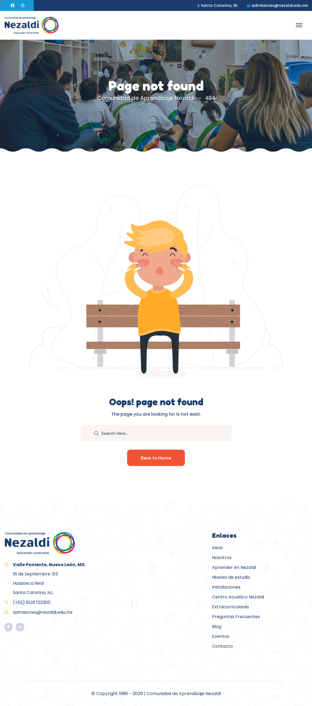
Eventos (220, 636)
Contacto (222, 646)
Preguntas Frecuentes (236, 617)
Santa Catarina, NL (219, 5)
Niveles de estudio (231, 577)
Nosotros (221, 557)
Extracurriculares (230, 607)
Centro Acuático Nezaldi (238, 597)
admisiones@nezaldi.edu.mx (279, 5)
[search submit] (96, 433)
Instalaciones (226, 587)
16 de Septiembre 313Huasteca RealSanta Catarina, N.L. (49, 579)
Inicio (217, 548)
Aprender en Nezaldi (234, 567)
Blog (216, 626)
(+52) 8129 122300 (31, 602)
